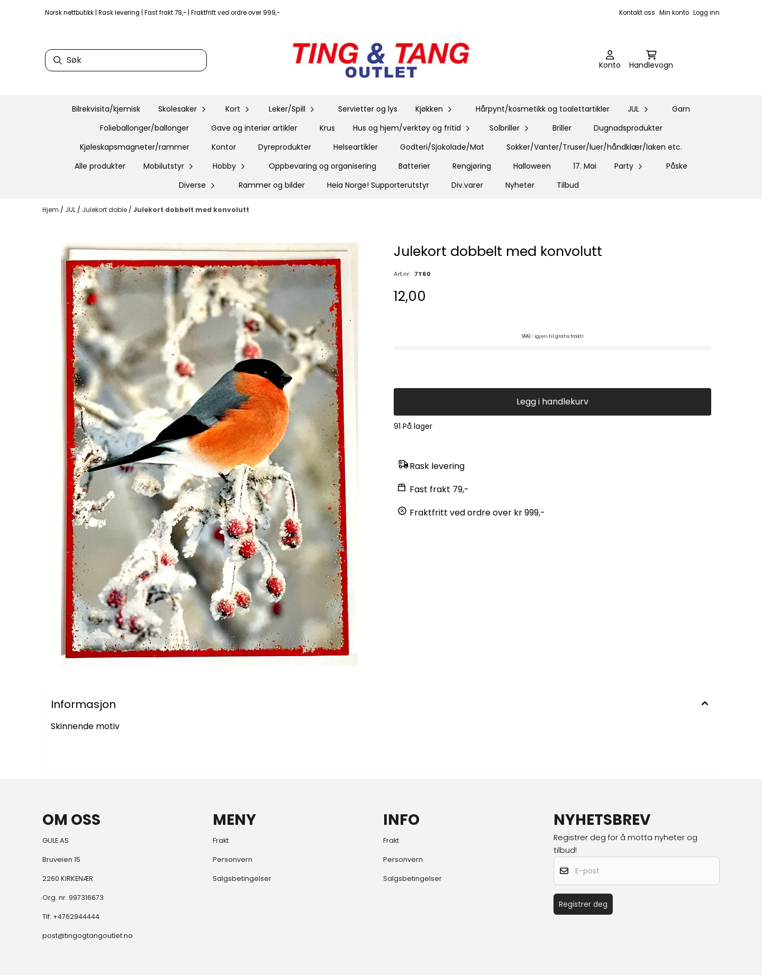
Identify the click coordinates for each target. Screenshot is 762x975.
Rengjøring (471, 166)
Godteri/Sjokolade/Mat (442, 147)
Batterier (414, 166)
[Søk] (126, 60)
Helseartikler (355, 147)
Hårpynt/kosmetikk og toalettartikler (543, 109)
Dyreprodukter (284, 147)
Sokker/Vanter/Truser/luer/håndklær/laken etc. (594, 147)
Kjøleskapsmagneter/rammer (134, 147)
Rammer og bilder (272, 185)
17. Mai (584, 166)
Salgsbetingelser (242, 878)
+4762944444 (76, 916)
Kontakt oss (637, 12)
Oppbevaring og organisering (322, 166)
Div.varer (467, 185)
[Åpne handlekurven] (651, 60)
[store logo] (381, 60)
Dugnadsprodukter (628, 128)
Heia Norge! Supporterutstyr (378, 185)
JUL (71, 209)
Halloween (532, 166)
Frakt (221, 840)
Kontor (224, 147)
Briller (562, 128)
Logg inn (706, 12)
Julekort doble (105, 209)
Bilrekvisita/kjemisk (106, 109)
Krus (327, 128)
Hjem (51, 209)
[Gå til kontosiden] (610, 60)
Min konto (674, 12)
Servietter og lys (367, 109)
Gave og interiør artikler (254, 128)
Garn (681, 109)
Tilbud (568, 185)
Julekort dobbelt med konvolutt (191, 209)
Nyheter (519, 185)
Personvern (232, 859)
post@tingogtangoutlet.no (87, 935)
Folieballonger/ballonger (144, 128)
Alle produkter (100, 166)
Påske (676, 166)
